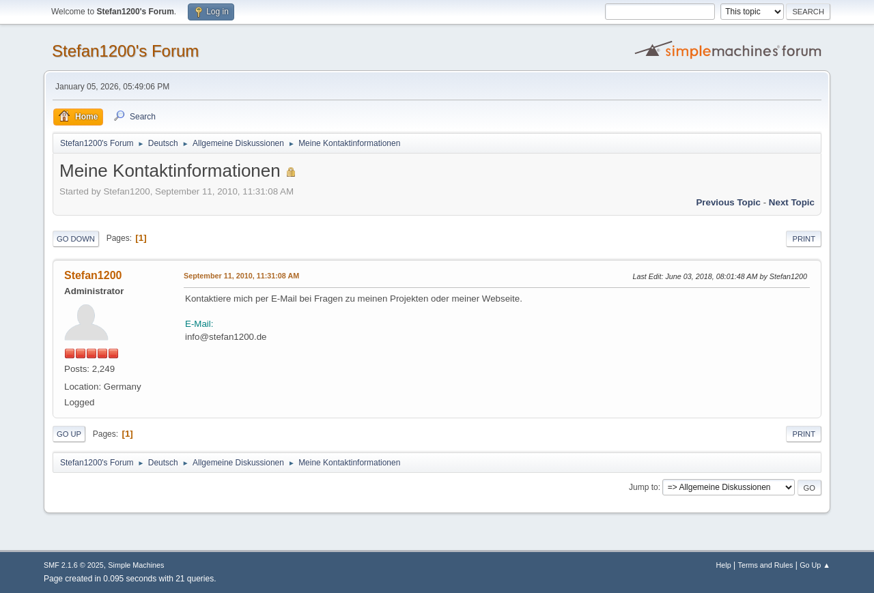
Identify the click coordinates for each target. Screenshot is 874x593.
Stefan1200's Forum (125, 51)
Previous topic (728, 202)
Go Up (69, 434)
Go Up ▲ (815, 565)
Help (723, 565)
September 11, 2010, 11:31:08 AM (241, 276)
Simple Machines (136, 565)
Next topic (792, 202)
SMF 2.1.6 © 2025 (74, 565)
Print (803, 239)
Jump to (643, 487)
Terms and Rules (765, 565)
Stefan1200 (93, 275)
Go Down (76, 239)
